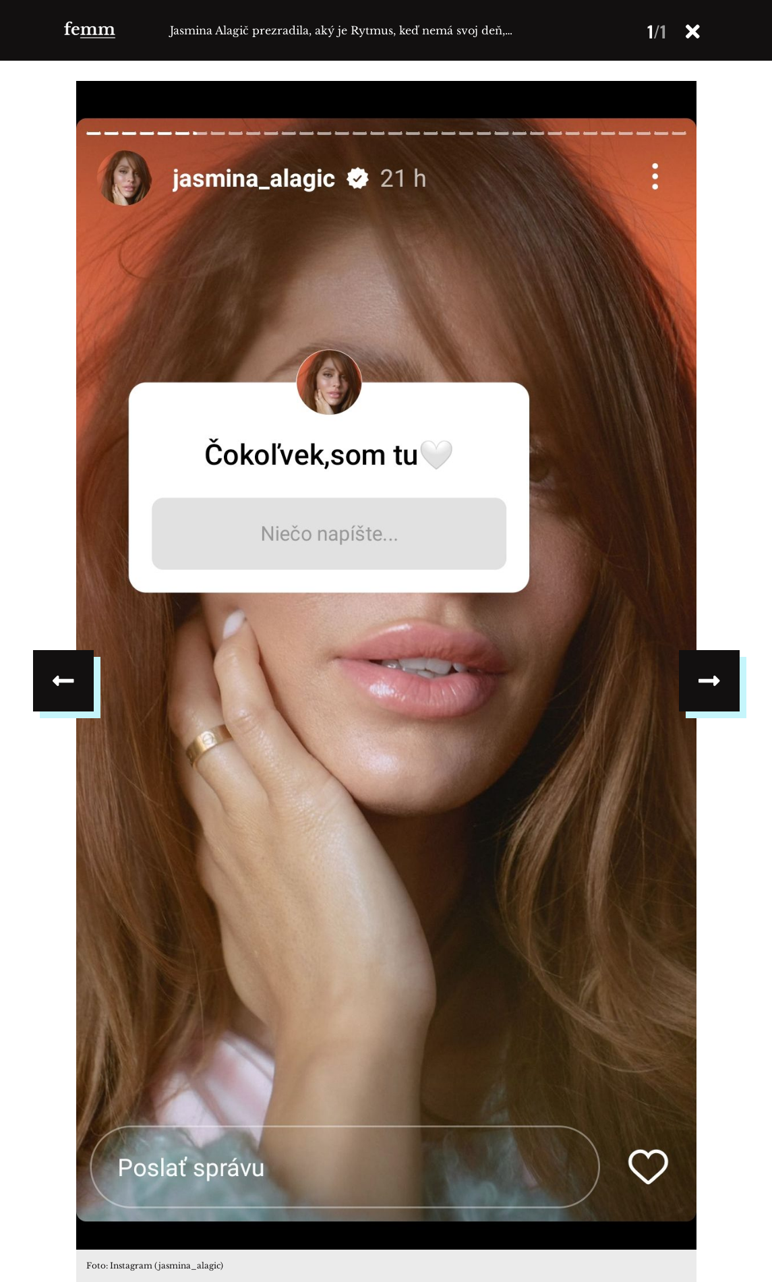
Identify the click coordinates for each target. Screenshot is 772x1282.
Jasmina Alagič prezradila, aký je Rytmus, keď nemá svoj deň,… (341, 30)
